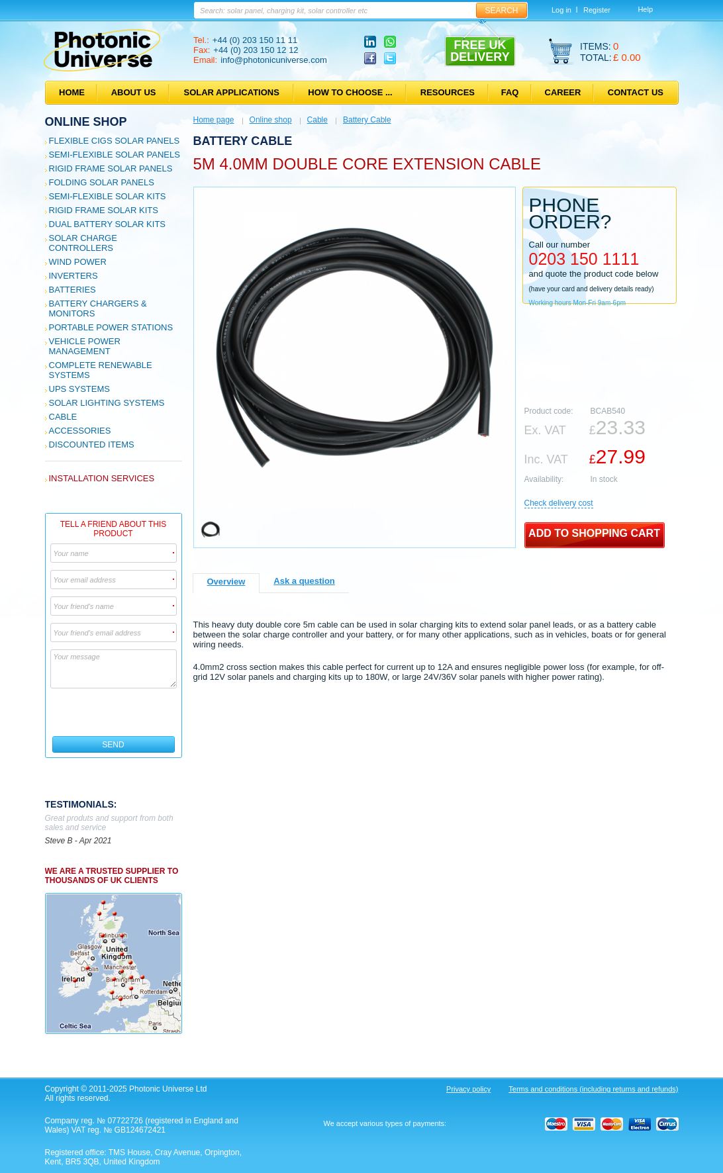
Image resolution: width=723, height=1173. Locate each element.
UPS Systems (79, 389)
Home (72, 92)
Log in (561, 10)
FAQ (510, 92)
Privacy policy (468, 1089)
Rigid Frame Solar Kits (103, 210)
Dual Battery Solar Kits (107, 224)
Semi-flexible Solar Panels (114, 155)
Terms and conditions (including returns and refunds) (593, 1089)
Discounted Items (91, 444)
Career (563, 92)
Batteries (72, 290)
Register (596, 10)
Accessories (80, 431)
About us (133, 92)
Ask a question (303, 581)
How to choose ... (350, 92)
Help (645, 9)
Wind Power (78, 262)
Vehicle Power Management (84, 346)
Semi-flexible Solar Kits (107, 196)
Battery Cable (367, 119)
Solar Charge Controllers (83, 243)
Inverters (73, 276)
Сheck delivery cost (558, 503)
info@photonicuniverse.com (273, 60)
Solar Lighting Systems (107, 403)
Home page (213, 119)
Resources (447, 92)
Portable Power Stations (111, 327)
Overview (226, 581)
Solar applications (231, 92)
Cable (63, 417)
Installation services (102, 478)
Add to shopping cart (594, 533)
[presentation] (114, 712)
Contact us (635, 92)
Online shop (86, 121)
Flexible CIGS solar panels (114, 141)
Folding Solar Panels (101, 182)
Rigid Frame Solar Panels (111, 168)
